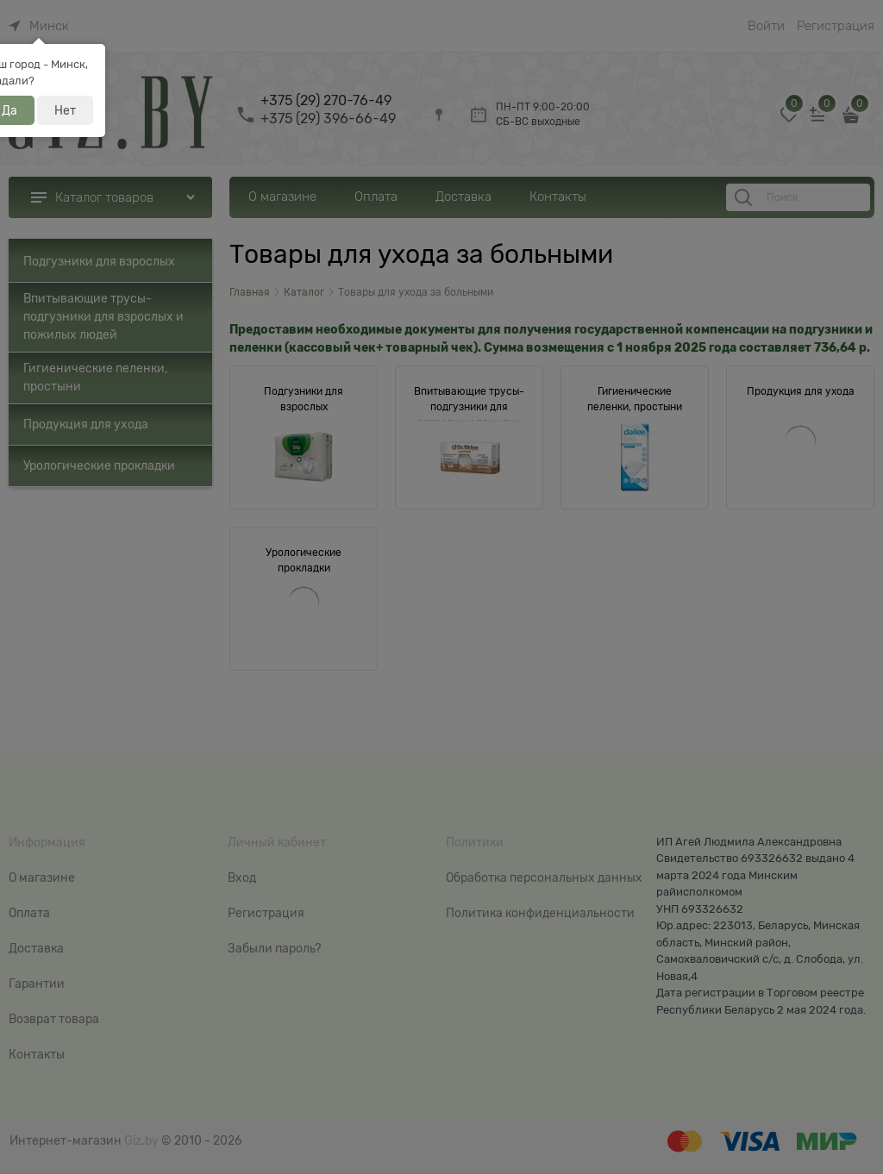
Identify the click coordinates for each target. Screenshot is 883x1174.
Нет (65, 110)
